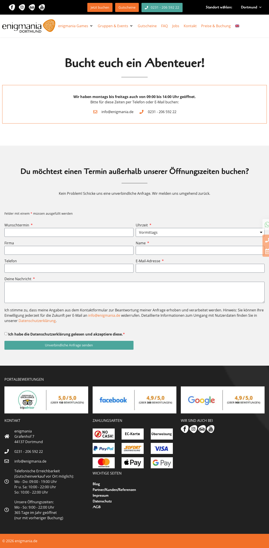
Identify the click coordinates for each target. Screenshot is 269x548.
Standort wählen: (219, 7)
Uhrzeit (142, 225)
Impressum (101, 495)
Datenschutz (102, 501)
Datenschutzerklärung (37, 320)
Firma (9, 243)
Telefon (10, 261)
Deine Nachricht (18, 279)
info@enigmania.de (104, 315)
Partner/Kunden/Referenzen (114, 489)
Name (141, 243)
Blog (96, 484)
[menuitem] (237, 26)
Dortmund (251, 7)
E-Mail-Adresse (148, 261)
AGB (97, 507)
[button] (75, 26)
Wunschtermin (17, 225)
